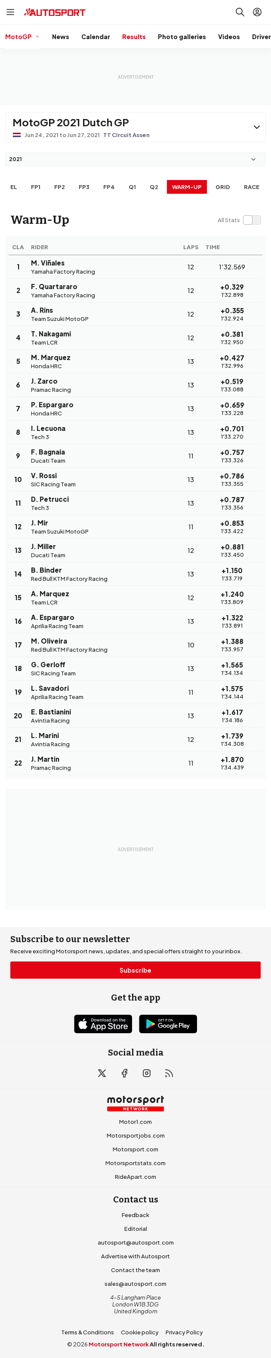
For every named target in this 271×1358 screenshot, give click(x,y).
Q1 (132, 186)
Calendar (95, 36)
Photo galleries (182, 36)
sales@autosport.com (135, 1283)
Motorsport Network (119, 1344)
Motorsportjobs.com (136, 1135)
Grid (223, 186)
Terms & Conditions (87, 1332)
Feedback (135, 1215)
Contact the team (135, 1269)
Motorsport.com (135, 1149)
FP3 (84, 186)
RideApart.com (135, 1176)
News (60, 36)
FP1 (35, 186)
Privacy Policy (184, 1332)
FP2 (59, 186)
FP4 (109, 186)
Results (134, 36)
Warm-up (187, 186)
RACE (251, 186)
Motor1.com (135, 1121)
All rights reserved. (177, 1344)
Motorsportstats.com (135, 1163)
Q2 (154, 186)
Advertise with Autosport (135, 1256)
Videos (229, 36)
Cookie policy (140, 1332)
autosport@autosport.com (136, 1242)
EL (13, 186)
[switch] (239, 220)
